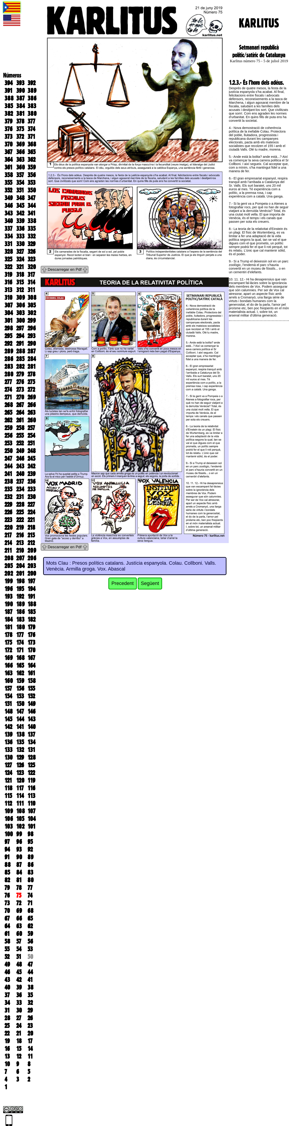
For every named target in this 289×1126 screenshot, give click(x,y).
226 (8, 512)
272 (31, 389)
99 (19, 834)
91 (7, 857)
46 (7, 972)
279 (20, 374)
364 (9, 159)
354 (20, 182)
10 (7, 1064)
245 (31, 458)
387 (20, 98)
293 (31, 336)
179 (31, 627)
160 (9, 681)
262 (8, 420)
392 (31, 83)
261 (20, 420)
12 (18, 1056)
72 (18, 903)
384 (20, 106)
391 (8, 90)
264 (20, 412)
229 (8, 504)
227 (31, 504)
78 (19, 888)
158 (32, 681)
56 (30, 941)
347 (31, 198)
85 (7, 872)
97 (7, 842)
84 (19, 872)
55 (7, 949)
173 (31, 642)
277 (8, 382)
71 (30, 903)
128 (32, 757)
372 (20, 136)
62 (30, 926)
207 (20, 558)
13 (7, 1056)
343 (9, 213)
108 (20, 811)
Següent (150, 583)
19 (7, 1041)
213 (20, 543)
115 (8, 796)
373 (8, 136)
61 (7, 934)
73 (7, 903)
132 (20, 750)
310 (8, 297)
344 (32, 205)
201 (20, 573)
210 (20, 550)
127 (8, 765)
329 (31, 244)
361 (8, 167)
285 (20, 359)
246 (20, 458)
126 (20, 765)
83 (30, 872)
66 (19, 918)
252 (20, 443)
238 (9, 481)
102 (20, 826)
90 (19, 857)
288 (20, 351)
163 (8, 673)
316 (8, 282)
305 (32, 305)
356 (32, 175)
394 (9, 83)
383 (32, 106)
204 (20, 566)
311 (31, 290)
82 (7, 880)
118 (8, 788)
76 (7, 895)
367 (8, 152)
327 (20, 251)
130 (9, 757)
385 (9, 106)
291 (20, 343)
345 (20, 205)
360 (20, 167)
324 (20, 259)
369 (20, 144)
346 (9, 205)
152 (31, 696)
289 (9, 351)
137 (31, 734)
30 (19, 1010)
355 (8, 182)
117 (20, 788)
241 (8, 474)
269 (32, 397)
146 (31, 711)
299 (32, 320)
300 (20, 320)
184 (9, 619)
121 (8, 780)
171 (20, 650)
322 (8, 267)
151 (8, 704)
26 (30, 1018)
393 (20, 83)
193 (8, 596)
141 (20, 727)
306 (20, 305)
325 (8, 259)
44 (30, 972)
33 (19, 1003)
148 (9, 711)
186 (20, 612)
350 (32, 190)
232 (8, 497)
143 (31, 719)
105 (20, 819)
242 (31, 466)
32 (30, 1003)
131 (31, 750)
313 (8, 290)
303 (20, 313)
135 (20, 742)
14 (30, 1049)
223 (8, 520)
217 (8, 535)
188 (32, 604)
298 (9, 328)
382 (9, 113)
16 (7, 1049)
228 (20, 504)
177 (20, 635)
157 (8, 688)
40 (7, 987)
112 (8, 803)
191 (31, 596)
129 (20, 757)
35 (30, 995)
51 (18, 957)
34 (7, 1003)
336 (20, 228)
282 (20, 366)
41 (30, 980)
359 (32, 167)
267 (20, 405)
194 (31, 589)
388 (9, 98)
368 (32, 144)
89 (30, 857)
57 (18, 941)
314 (31, 282)
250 (9, 451)
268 (9, 405)
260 (32, 420)
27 (18, 1018)
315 (20, 282)
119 (31, 780)
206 (32, 558)
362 (31, 159)
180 (20, 627)
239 (31, 474)
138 (20, 734)
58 (7, 941)
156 (20, 688)
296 (32, 328)
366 (20, 152)
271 (8, 397)
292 (8, 343)
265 (8, 412)
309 (20, 297)
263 (31, 412)
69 (19, 911)
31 (7, 1010)
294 (20, 336)
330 (20, 244)
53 (30, 949)
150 (20, 704)
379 (8, 121)
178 (8, 635)
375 (20, 129)
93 (19, 849)
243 (20, 466)
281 (32, 366)
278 (31, 374)
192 (20, 596)
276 (20, 382)
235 (8, 489)
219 (20, 527)
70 (7, 911)
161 (31, 673)
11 (30, 1056)
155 (31, 688)
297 (20, 328)
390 (20, 90)
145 (8, 719)
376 (8, 129)
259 (8, 428)
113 (31, 796)
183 (20, 619)
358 (9, 175)
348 (20, 198)
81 (19, 880)
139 (8, 734)
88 (8, 865)
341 (31, 213)
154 (8, 696)
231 (20, 497)
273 (20, 389)
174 (20, 642)
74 (30, 895)
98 (30, 834)
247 (8, 458)
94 (7, 849)
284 (32, 359)
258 (20, 428)
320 (32, 267)
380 (32, 113)
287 (32, 351)
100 (9, 834)
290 (32, 343)
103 (9, 826)
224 (31, 512)
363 (20, 159)
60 (19, 934)
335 (31, 228)
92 (30, 849)
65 (30, 918)
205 (9, 566)
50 (30, 957)
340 (9, 221)
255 (20, 435)
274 (8, 389)
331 (8, 244)
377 (31, 121)
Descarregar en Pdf (64, 269)
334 (9, 236)
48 (19, 964)
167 (31, 658)
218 (31, 527)
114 (20, 796)
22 (7, 1033)
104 (32, 819)
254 (31, 435)
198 (20, 581)
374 (31, 129)
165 (20, 665)
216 (20, 535)
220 (9, 527)
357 (20, 175)
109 (9, 811)
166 (9, 665)
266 (32, 405)
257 (31, 428)
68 (30, 911)
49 (7, 964)
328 (9, 251)
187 (8, 612)
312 (20, 290)
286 (9, 359)
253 (8, 443)
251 (31, 443)
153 (20, 696)
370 (9, 144)
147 (20, 711)
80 (31, 880)
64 (7, 926)
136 (8, 742)
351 (20, 190)
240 (20, 474)
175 (8, 642)
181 (8, 627)
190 (9, 604)
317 (31, 274)
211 (8, 550)
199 (9, 581)
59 (30, 934)
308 (32, 297)
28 (7, 1018)
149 (31, 704)
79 (7, 888)
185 (31, 612)
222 (20, 520)
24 (18, 1026)
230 (32, 497)
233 (31, 489)
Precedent (123, 583)
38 (30, 987)
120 (20, 780)
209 (32, 550)
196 (9, 589)
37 (7, 995)
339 (20, 221)
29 (30, 1010)
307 (9, 305)
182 (31, 619)
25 (7, 1026)
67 (7, 918)
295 (8, 336)
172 (8, 650)
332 (31, 236)
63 (19, 926)
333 (20, 236)
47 (30, 964)
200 (32, 573)
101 (31, 826)
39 (19, 987)
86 (30, 865)
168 (20, 658)
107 (31, 811)
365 (31, 152)
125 (31, 765)
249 (20, 451)
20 (30, 1033)
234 (20, 489)
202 (9, 573)
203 (32, 566)
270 (20, 397)
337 (8, 228)
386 (32, 98)
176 (31, 635)
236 (31, 481)
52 (7, 957)
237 (20, 481)
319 (8, 274)
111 (20, 803)
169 (9, 658)
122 (31, 773)
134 (31, 742)
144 (20, 719)
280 (9, 374)
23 (30, 1026)
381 (20, 113)
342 (20, 213)
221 (31, 520)
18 (19, 1041)
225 (20, 512)
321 (20, 267)
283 (9, 366)
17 (30, 1041)
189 (20, 604)
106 (9, 819)
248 (32, 451)
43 (7, 980)
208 (9, 558)
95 (30, 842)
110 (31, 803)
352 (8, 190)
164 (31, 665)
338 (32, 221)
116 (31, 788)
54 (18, 949)
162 (20, 673)
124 (8, 773)
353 (31, 182)
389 (32, 90)
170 (31, 650)
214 (8, 543)
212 (31, 543)
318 (20, 274)
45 (18, 972)
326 (31, 251)
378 (20, 121)
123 (20, 773)
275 (31, 382)
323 (31, 259)
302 (32, 313)
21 (18, 1033)
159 (20, 681)
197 (31, 581)
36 (19, 995)
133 (8, 750)
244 (8, 466)
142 (8, 727)
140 (32, 727)
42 (18, 980)
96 (19, 842)
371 (31, 136)
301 (9, 320)
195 (20, 589)
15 (18, 1049)
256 (8, 435)
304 (9, 313)
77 (30, 888)
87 (19, 865)
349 (9, 198)
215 (31, 535)
